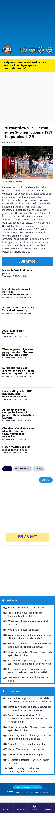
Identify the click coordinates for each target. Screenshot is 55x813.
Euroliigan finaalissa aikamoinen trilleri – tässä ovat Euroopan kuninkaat (18, 370)
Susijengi (39, 468)
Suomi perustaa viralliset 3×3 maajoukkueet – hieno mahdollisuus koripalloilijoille (28, 718)
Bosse (5, 142)
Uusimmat (11, 600)
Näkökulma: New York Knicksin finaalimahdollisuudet (25, 614)
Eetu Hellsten (8, 297)
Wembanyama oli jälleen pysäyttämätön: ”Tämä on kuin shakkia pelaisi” (18, 352)
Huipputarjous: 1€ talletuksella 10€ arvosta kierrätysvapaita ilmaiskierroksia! (26, 65)
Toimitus (6, 276)
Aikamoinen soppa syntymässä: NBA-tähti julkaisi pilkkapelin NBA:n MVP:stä (18, 413)
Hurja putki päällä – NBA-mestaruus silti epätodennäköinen (17, 393)
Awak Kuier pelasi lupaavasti (13, 332)
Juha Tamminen (15, 181)
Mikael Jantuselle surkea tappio (25, 754)
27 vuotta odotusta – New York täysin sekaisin (18, 309)
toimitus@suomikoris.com (27, 787)
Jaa (45, 480)
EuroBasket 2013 (22, 468)
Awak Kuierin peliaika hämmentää (27, 744)
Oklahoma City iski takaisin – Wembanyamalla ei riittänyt (23, 770)
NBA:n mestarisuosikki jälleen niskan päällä (16, 448)
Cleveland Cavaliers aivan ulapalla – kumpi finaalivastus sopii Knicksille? (18, 432)
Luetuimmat (12, 691)
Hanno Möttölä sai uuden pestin (17, 272)
